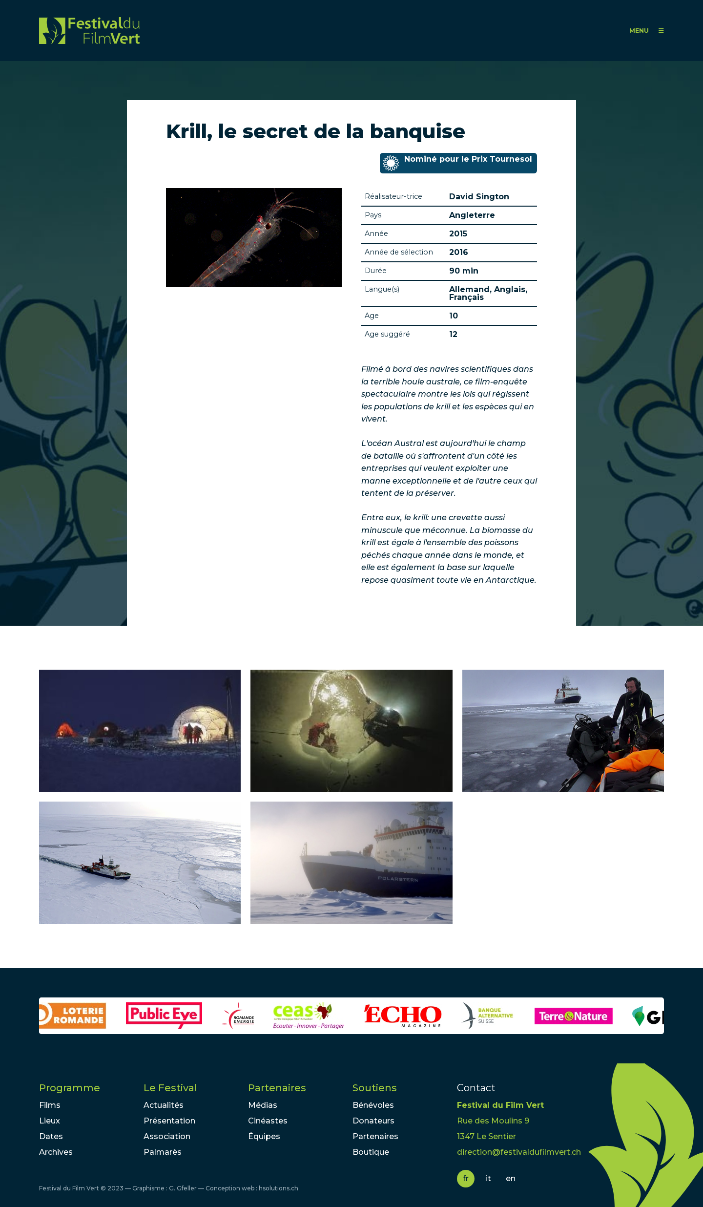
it (488, 1178)
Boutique (370, 1152)
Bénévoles (373, 1105)
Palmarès (163, 1152)
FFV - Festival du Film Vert (89, 30)
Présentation (169, 1120)
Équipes (264, 1136)
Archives (56, 1152)
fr (466, 1178)
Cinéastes (268, 1120)
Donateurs (373, 1120)
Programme (69, 1088)
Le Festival (170, 1088)
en (511, 1178)
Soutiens (374, 1088)
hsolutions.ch (278, 1188)
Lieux (49, 1120)
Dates (51, 1136)
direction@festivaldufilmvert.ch (519, 1152)
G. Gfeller (183, 1188)
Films (50, 1105)
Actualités (164, 1105)
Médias (262, 1105)
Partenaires (277, 1088)
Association (167, 1136)
